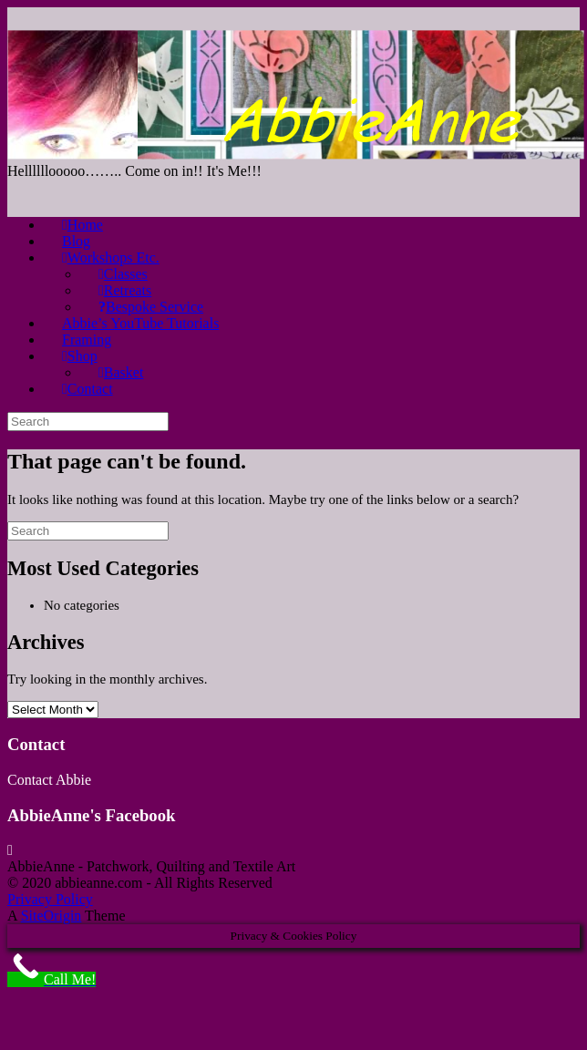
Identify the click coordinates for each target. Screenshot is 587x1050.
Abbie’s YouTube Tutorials (140, 323)
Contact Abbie (49, 780)
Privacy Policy (50, 899)
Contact (87, 388)
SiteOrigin (51, 915)
